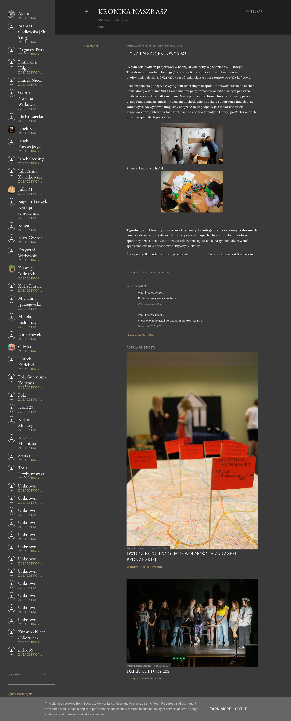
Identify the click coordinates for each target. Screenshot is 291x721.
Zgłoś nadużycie (20, 694)
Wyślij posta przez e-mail (155, 272)
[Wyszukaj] (254, 11)
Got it (241, 709)
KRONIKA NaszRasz (133, 11)
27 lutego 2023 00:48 (150, 303)
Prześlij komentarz (140, 334)
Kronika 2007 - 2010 (208, 27)
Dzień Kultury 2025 (149, 671)
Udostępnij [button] (91, 46)
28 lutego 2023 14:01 (149, 326)
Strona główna (111, 27)
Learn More (219, 709)
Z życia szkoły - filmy (143, 27)
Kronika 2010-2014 (176, 27)
